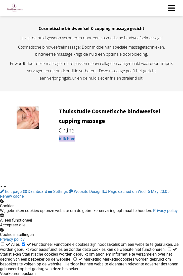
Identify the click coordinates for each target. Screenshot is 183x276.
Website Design (86, 191)
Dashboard (35, 191)
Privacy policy (165, 210)
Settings (58, 191)
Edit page (11, 191)
